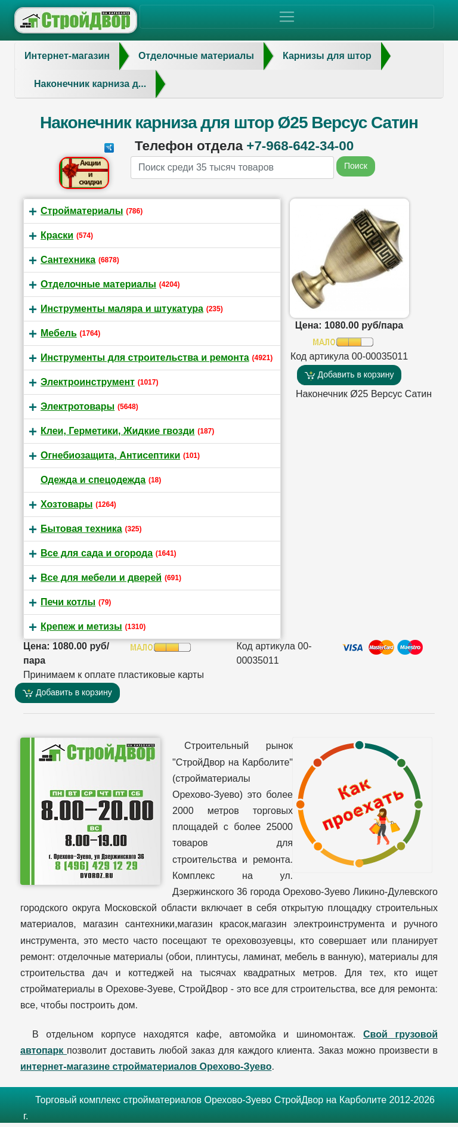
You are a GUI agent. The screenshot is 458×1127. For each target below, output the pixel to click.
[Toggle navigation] (287, 17)
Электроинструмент (88, 382)
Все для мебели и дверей (101, 577)
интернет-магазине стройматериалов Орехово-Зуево (145, 1066)
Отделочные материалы (98, 284)
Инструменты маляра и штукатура (122, 309)
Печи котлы (68, 602)
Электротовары (77, 406)
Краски (57, 235)
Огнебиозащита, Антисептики (110, 455)
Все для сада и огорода (97, 553)
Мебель (59, 333)
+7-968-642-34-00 (300, 145)
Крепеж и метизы (81, 626)
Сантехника (68, 260)
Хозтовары (66, 504)
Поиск (355, 166)
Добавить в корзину (349, 375)
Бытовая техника (81, 529)
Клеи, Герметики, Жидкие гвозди (117, 431)
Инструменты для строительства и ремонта (145, 357)
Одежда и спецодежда (93, 480)
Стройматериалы (82, 211)
